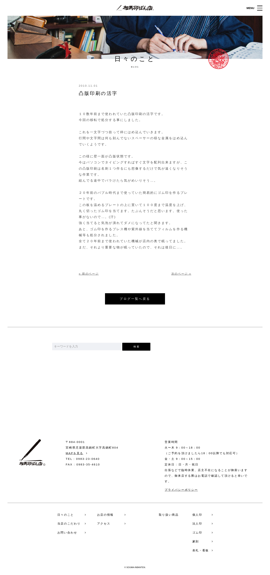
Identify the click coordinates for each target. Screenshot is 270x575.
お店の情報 (105, 514)
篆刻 (195, 541)
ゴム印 (197, 532)
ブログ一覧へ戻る (135, 298)
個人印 (197, 514)
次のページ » (181, 273)
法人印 (197, 523)
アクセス (103, 523)
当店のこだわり (69, 523)
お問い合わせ (135, 409)
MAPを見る (74, 453)
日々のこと (65, 514)
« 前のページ (89, 273)
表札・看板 (200, 550)
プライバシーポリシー (181, 489)
